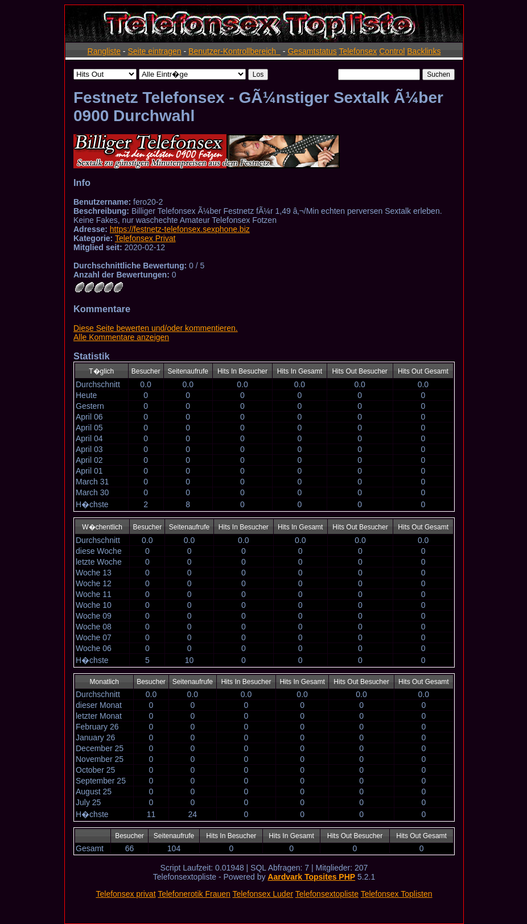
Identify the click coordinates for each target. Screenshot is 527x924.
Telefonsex (358, 51)
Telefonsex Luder (262, 893)
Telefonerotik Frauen (194, 893)
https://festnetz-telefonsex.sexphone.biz (180, 229)
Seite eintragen (154, 51)
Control (392, 51)
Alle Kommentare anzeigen (121, 337)
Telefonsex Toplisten (397, 893)
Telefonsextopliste (327, 893)
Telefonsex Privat (145, 238)
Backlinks (423, 51)
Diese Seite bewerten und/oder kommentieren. (155, 328)
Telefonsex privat (125, 893)
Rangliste (104, 51)
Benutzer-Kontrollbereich (234, 51)
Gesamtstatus (311, 51)
